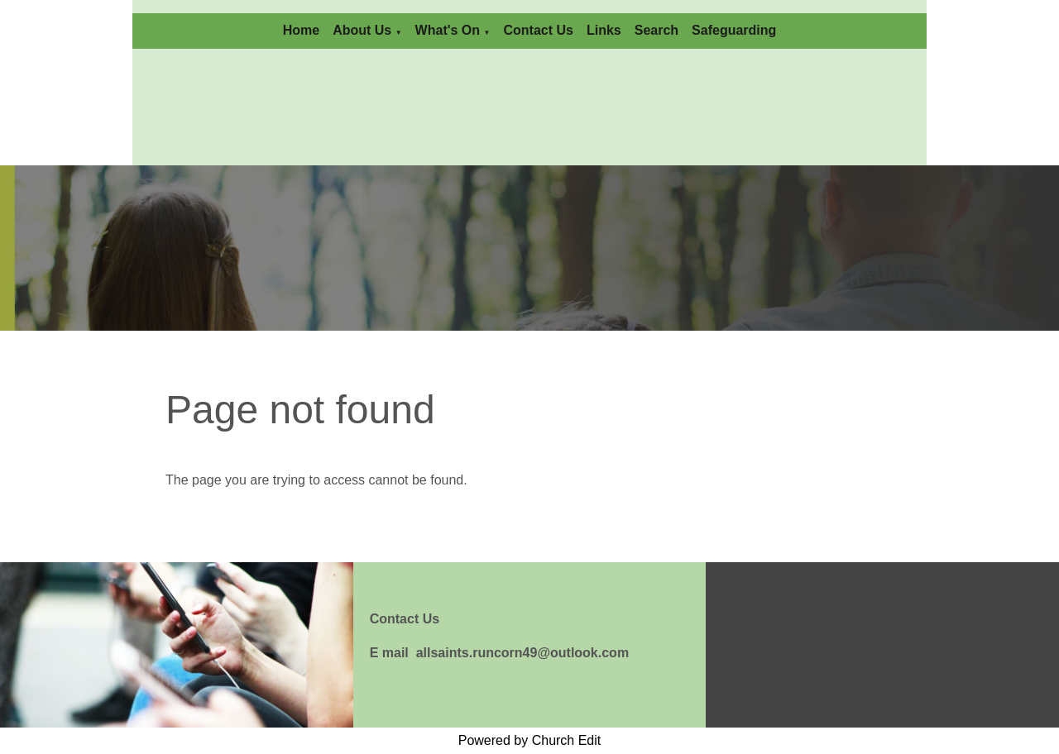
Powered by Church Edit (529, 740)
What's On (447, 30)
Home (301, 30)
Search (656, 30)
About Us (362, 30)
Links (604, 30)
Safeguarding (734, 30)
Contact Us (538, 30)
